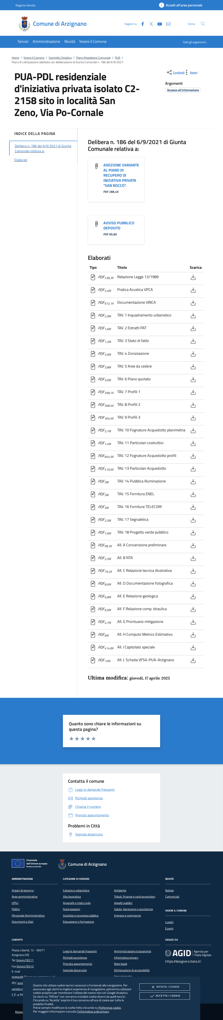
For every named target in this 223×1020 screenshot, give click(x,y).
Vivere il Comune (33, 57)
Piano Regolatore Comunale (93, 57)
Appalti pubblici (123, 903)
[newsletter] (166, 23)
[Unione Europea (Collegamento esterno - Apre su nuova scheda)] (31, 864)
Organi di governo (23, 890)
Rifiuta (165, 987)
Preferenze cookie (109, 1007)
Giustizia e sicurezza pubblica (80, 915)
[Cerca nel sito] (202, 23)
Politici (16, 909)
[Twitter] (149, 23)
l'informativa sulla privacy (93, 1011)
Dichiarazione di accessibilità (131, 970)
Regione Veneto (25, 5)
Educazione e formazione (78, 921)
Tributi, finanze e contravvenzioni (134, 896)
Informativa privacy (126, 957)
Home (15, 57)
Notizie (169, 890)
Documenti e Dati (22, 921)
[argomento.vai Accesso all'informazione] (183, 90)
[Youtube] (158, 23)
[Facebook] (141, 23)
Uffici (15, 903)
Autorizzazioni (71, 909)
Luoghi (169, 922)
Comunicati (172, 896)
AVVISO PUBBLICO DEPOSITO (118, 225)
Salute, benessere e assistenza (133, 909)
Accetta (164, 996)
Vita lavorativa (72, 896)
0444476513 (25, 966)
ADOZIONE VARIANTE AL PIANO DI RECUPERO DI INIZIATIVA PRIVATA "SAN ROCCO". (121, 175)
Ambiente (120, 890)
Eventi (169, 928)
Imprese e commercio (127, 915)
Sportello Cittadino (60, 57)
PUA (117, 57)
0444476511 (24, 960)
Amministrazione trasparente (132, 951)
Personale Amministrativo (28, 915)
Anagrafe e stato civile (77, 903)
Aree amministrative (25, 896)
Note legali (120, 963)
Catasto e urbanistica (76, 890)
